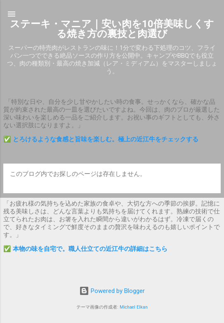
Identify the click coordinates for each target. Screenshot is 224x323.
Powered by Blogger (112, 291)
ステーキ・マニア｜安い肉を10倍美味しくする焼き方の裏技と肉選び (112, 29)
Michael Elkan (134, 307)
